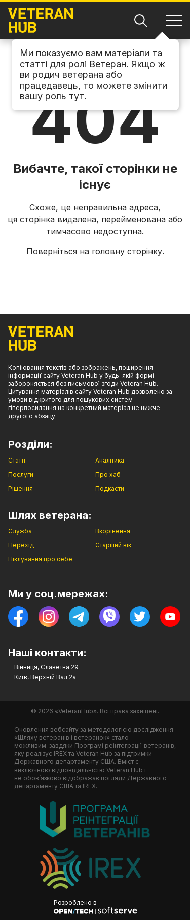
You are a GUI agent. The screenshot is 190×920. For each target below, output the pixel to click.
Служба (20, 531)
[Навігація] (174, 21)
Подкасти (109, 488)
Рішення (20, 488)
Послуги (20, 474)
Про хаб (108, 474)
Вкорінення (112, 531)
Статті (16, 460)
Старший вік (113, 545)
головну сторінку (127, 251)
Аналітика (109, 460)
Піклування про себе (40, 559)
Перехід (21, 545)
